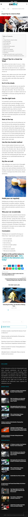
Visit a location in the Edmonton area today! (13, 258)
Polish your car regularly (8, 49)
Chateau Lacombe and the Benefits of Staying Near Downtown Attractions (12, 423)
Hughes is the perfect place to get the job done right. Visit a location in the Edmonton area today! (14, 55)
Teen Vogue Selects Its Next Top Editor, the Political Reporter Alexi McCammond (17, 490)
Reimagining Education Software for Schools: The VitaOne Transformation (18, 407)
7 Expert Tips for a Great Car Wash (10, 40)
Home (12, 1)
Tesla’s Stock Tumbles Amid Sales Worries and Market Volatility (17, 505)
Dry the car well (7, 47)
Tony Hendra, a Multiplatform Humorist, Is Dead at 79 (16, 497)
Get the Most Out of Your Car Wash (17, 475)
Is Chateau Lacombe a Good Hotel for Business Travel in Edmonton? (18, 391)
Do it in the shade (7, 41)
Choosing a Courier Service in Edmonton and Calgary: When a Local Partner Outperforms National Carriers (18, 429)
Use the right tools (7, 43)
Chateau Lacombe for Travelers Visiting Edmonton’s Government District (12, 436)
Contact (15, 1)
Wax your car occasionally (9, 51)
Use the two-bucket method (9, 46)
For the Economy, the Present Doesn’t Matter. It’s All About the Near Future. (13, 484)
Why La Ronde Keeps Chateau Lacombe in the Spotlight (16, 415)
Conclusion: (6, 52)
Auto (8, 8)
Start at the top (7, 44)
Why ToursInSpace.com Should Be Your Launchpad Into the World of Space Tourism (17, 400)
